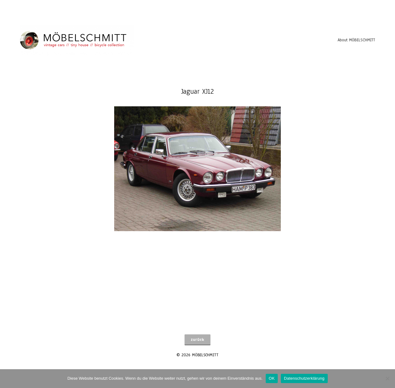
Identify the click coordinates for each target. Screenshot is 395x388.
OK (272, 378)
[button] (197, 339)
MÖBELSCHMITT (205, 355)
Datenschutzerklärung (304, 378)
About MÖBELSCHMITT (356, 40)
